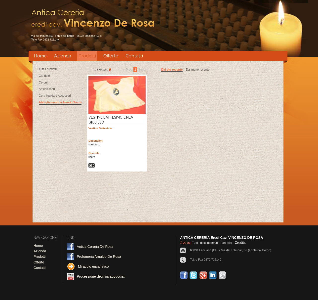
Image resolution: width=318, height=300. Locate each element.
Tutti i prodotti (48, 69)
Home (40, 55)
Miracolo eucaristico (93, 266)
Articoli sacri (47, 89)
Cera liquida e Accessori (55, 95)
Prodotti (87, 55)
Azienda (62, 55)
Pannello (226, 243)
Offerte (110, 55)
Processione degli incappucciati (101, 276)
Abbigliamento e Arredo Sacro (60, 102)
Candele (44, 76)
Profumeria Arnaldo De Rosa (99, 256)
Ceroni (43, 82)
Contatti (134, 55)
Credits (240, 243)
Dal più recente (172, 69)
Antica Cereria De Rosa (95, 247)
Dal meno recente (197, 69)
